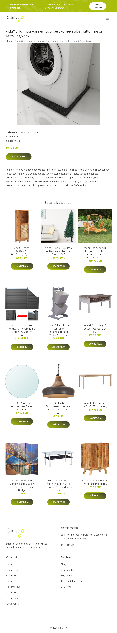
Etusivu (9, 40)
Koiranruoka (12, 598)
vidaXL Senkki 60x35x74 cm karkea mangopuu (95, 482)
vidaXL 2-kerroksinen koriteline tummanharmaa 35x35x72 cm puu (58, 330)
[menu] (107, 18)
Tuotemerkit (26, 131)
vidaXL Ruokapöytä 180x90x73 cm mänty (95, 405)
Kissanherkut (13, 564)
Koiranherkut (13, 586)
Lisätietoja (18, 156)
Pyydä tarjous (98, 6)
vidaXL (36, 131)
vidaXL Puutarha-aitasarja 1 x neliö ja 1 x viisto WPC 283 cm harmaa (22, 330)
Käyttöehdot (67, 575)
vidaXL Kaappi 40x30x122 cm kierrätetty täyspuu (22, 251)
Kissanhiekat (12, 569)
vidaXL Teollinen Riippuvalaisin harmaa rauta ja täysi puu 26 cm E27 (58, 408)
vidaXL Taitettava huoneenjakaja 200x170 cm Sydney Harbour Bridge (22, 485)
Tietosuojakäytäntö (71, 581)
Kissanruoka (12, 581)
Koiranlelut (11, 592)
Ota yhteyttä (67, 569)
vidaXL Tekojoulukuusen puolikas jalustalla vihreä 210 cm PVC (58, 251)
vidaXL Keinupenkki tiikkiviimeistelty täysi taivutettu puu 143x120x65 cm (95, 252)
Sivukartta (66, 586)
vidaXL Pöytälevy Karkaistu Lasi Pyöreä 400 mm (22, 406)
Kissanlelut (11, 575)
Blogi (63, 564)
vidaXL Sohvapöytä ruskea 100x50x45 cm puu (95, 328)
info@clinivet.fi (68, 544)
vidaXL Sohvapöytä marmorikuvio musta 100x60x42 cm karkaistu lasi (58, 485)
